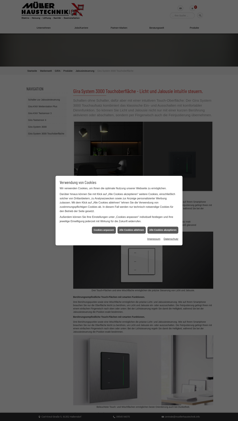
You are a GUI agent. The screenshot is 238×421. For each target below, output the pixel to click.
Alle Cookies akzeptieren (163, 228)
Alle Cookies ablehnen (131, 228)
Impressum (153, 237)
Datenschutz (171, 237)
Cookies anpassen (104, 228)
